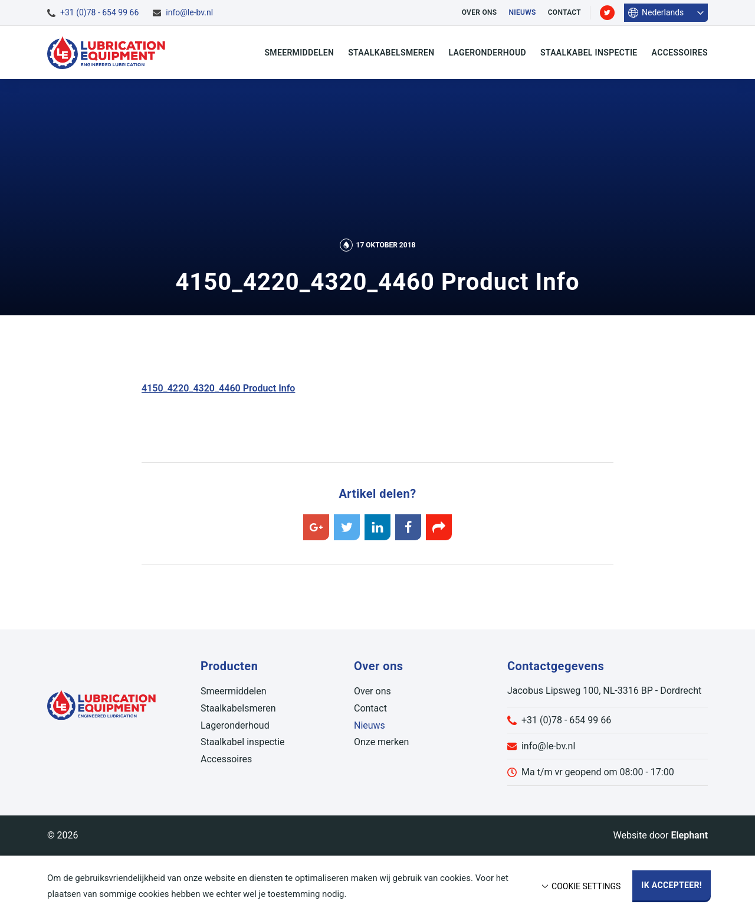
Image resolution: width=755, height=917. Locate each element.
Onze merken (381, 742)
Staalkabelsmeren (391, 52)
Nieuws (522, 12)
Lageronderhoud (487, 52)
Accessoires (680, 52)
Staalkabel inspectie (589, 52)
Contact (564, 12)
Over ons (479, 12)
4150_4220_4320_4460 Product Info (218, 388)
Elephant (689, 835)
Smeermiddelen (299, 52)
